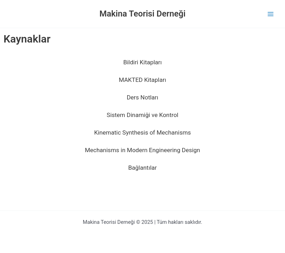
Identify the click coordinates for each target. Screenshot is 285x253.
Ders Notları (143, 97)
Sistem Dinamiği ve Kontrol (142, 114)
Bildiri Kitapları (142, 62)
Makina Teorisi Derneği (142, 14)
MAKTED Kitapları (142, 79)
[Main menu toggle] (270, 14)
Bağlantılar (142, 167)
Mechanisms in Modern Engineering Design (142, 150)
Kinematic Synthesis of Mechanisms (142, 132)
